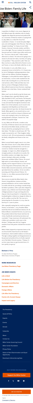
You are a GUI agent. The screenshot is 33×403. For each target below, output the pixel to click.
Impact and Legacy (8, 300)
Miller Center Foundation (10, 346)
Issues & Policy (7, 314)
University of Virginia (10, 3)
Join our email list (16, 392)
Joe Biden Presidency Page (11, 266)
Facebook (8, 381)
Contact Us (6, 339)
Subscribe (6, 331)
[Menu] (3, 2)
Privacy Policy (7, 349)
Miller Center (20, 3)
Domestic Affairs (7, 286)
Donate (5, 327)
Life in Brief (6, 276)
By (5, 21)
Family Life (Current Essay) (11, 297)
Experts (5, 318)
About (4, 335)
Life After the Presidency (10, 293)
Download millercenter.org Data (12, 358)
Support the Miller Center (17, 375)
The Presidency (7, 309)
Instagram (24, 381)
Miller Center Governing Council (12, 342)
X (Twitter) (13, 381)
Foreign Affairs (7, 290)
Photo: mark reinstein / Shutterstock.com (8, 25)
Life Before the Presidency (11, 279)
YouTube (18, 381)
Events (5, 322)
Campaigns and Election (10, 283)
